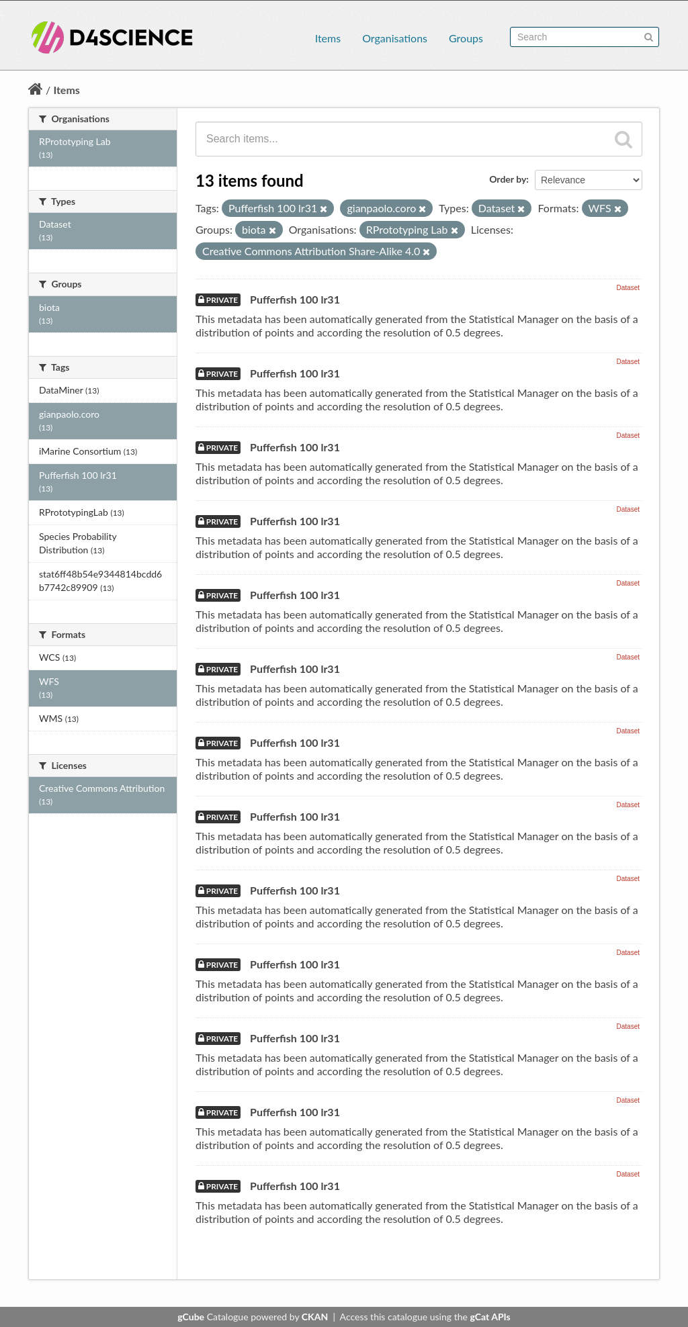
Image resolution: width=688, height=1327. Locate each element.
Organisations (394, 38)
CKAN (315, 1316)
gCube (190, 1316)
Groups (466, 38)
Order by (507, 179)
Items (328, 38)
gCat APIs (490, 1316)
